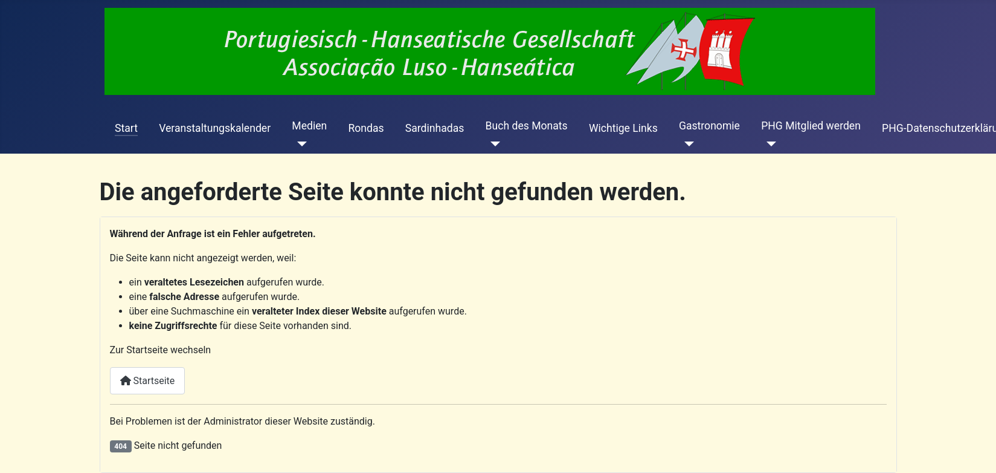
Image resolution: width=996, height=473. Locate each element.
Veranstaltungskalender (215, 128)
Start (126, 128)
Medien (309, 126)
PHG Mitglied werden (811, 126)
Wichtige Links (623, 128)
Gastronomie (709, 126)
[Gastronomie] (686, 144)
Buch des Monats (527, 126)
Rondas (366, 128)
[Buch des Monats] (493, 144)
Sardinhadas (434, 128)
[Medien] (299, 144)
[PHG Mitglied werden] (768, 144)
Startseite (147, 381)
